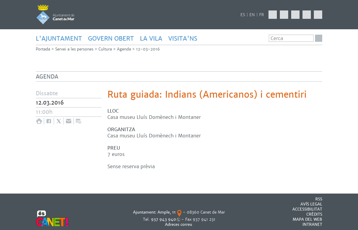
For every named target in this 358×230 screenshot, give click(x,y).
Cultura (105, 49)
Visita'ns (182, 38)
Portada (43, 49)
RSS (318, 199)
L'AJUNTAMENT (59, 38)
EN (252, 14)
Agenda (124, 49)
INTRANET (312, 224)
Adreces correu (179, 224)
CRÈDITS (314, 214)
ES (242, 14)
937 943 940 (163, 219)
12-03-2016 (148, 49)
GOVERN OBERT (111, 38)
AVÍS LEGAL (311, 204)
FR (261, 14)
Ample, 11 (167, 212)
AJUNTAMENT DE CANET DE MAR (55, 14)
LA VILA (151, 38)
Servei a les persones (74, 49)
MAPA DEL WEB (307, 219)
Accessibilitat (307, 209)
